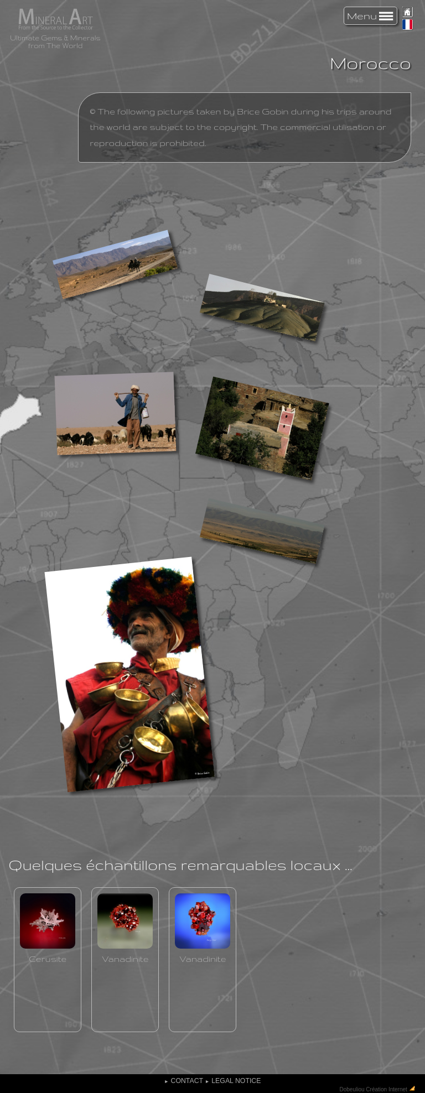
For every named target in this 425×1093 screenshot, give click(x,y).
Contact (183, 1081)
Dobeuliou (352, 1089)
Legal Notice (233, 1081)
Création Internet (386, 1089)
